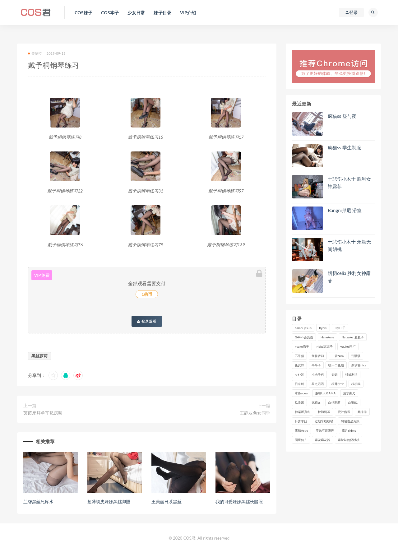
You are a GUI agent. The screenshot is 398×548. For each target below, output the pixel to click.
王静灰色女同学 (255, 413)
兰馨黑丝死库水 (38, 501)
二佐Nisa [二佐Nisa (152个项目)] (337, 356)
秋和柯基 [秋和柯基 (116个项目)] (324, 412)
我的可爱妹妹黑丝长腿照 (239, 501)
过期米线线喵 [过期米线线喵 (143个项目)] (324, 421)
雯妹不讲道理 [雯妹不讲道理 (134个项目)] (325, 430)
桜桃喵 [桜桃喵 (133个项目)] (356, 384)
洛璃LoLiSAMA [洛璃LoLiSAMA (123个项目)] (325, 393)
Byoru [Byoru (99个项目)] (323, 328)
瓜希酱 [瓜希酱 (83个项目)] (299, 402)
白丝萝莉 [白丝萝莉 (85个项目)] (334, 402)
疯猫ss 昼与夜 (342, 116)
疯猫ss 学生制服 (344, 147)
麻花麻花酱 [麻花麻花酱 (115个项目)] (322, 440)
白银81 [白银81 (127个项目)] (353, 402)
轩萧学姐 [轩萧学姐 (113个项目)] (301, 421)
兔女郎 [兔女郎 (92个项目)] (299, 365)
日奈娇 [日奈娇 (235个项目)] (299, 384)
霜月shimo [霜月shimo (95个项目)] (349, 430)
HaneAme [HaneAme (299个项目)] (327, 337)
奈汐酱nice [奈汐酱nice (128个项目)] (358, 365)
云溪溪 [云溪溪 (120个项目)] (355, 356)
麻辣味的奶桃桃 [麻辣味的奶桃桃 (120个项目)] (348, 440)
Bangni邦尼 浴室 (345, 210)
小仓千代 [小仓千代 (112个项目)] (318, 374)
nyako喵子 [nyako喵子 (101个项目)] (302, 346)
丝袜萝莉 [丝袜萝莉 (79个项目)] (318, 356)
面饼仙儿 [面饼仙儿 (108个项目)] (301, 440)
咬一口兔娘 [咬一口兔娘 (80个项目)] (336, 365)
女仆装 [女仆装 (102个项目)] (299, 374)
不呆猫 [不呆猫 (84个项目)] (299, 356)
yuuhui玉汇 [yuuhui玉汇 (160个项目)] (348, 346)
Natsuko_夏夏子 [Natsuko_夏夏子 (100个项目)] (353, 337)
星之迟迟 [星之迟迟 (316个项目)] (318, 384)
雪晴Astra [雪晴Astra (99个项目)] (301, 430)
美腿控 (35, 53)
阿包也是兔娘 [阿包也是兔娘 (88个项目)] (350, 421)
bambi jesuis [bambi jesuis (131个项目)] (303, 328)
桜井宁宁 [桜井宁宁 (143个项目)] (337, 384)
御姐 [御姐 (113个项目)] (334, 374)
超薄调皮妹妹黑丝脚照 (108, 501)
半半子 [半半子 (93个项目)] (316, 365)
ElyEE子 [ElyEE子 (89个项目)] (340, 328)
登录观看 (146, 321)
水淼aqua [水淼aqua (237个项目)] (301, 393)
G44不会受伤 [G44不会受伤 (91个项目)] (304, 337)
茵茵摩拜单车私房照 (42, 413)
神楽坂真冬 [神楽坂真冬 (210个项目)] (302, 412)
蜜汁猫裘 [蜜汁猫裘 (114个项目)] (344, 412)
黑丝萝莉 (39, 355)
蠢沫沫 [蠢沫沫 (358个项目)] (362, 412)
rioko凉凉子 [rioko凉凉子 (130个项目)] (325, 346)
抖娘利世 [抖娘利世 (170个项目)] (351, 374)
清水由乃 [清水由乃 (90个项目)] (349, 393)
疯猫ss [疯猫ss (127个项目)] (316, 402)
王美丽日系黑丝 (166, 501)
